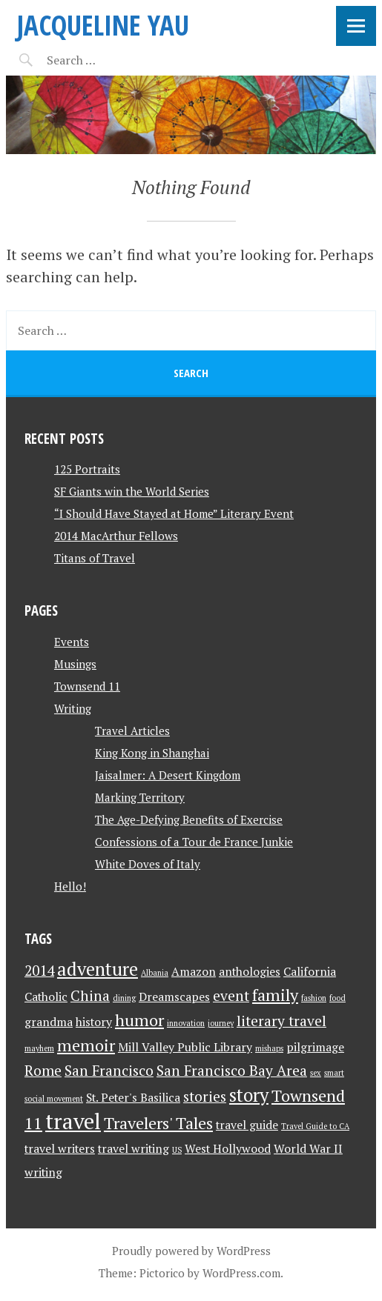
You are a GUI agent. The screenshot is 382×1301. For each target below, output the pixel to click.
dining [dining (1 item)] (124, 998)
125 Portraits (87, 469)
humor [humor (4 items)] (139, 1020)
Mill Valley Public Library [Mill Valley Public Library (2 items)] (185, 1047)
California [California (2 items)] (309, 971)
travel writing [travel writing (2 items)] (133, 1149)
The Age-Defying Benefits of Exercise (189, 819)
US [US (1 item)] (177, 1150)
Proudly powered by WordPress (191, 1250)
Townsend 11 (87, 686)
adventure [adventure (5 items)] (97, 969)
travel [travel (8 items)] (73, 1121)
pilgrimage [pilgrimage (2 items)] (315, 1047)
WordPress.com (241, 1272)
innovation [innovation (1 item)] (186, 1023)
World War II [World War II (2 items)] (308, 1149)
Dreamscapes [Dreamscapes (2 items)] (174, 997)
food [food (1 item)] (337, 998)
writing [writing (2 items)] (43, 1172)
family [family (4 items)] (275, 994)
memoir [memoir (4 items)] (86, 1045)
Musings (75, 663)
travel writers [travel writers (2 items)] (59, 1149)
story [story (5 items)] (249, 1095)
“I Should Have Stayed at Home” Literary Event (174, 513)
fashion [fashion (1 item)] (313, 998)
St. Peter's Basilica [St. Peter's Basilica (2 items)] (133, 1097)
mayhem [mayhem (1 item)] (39, 1048)
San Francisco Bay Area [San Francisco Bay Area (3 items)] (232, 1070)
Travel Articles (132, 730)
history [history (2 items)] (94, 1022)
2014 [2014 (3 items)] (39, 970)
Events (71, 641)
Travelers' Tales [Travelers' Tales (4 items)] (158, 1123)
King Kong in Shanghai (152, 752)
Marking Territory (140, 797)
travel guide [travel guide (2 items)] (247, 1125)
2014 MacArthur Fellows (116, 535)
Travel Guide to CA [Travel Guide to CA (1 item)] (315, 1126)
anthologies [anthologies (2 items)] (249, 971)
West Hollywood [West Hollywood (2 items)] (228, 1149)
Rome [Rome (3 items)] (43, 1070)
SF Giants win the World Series (131, 491)
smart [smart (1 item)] (334, 1073)
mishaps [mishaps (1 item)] (269, 1048)
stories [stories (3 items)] (204, 1096)
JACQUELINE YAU (103, 25)
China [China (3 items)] (90, 995)
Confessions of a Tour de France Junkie (194, 841)
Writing (72, 708)
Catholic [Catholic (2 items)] (45, 997)
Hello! (70, 886)
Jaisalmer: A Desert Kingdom (167, 775)
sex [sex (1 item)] (315, 1073)
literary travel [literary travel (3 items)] (281, 1021)
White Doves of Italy (147, 863)
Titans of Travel (94, 557)
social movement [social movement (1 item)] (53, 1099)
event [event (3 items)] (231, 995)
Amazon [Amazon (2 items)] (193, 971)
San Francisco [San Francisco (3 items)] (109, 1070)
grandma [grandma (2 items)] (48, 1022)
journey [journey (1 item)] (221, 1023)
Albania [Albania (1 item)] (154, 973)
